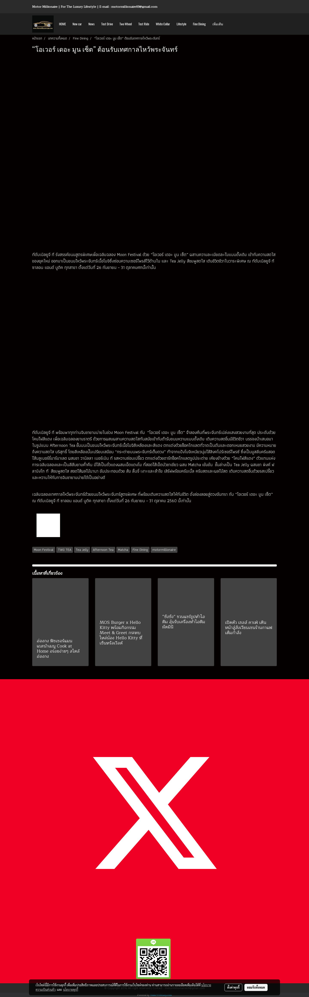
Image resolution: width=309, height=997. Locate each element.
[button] (230, 24)
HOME (62, 24)
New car (77, 24)
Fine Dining (199, 24)
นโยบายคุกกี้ (70, 989)
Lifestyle (181, 24)
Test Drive (107, 24)
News (91, 24)
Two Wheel (126, 24)
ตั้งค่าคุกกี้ (233, 987)
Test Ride (143, 24)
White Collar (163, 24)
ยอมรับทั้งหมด (256, 987)
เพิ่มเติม (217, 24)
